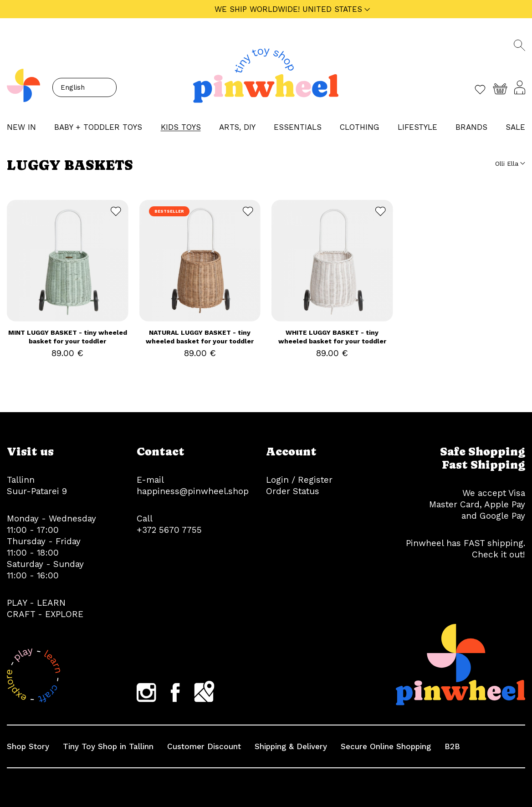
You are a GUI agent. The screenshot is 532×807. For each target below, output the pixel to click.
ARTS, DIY (237, 127)
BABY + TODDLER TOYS (98, 127)
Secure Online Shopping (386, 746)
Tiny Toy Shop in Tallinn (108, 746)
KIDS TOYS (181, 127)
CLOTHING (359, 127)
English (73, 87)
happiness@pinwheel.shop (193, 491)
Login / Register (299, 480)
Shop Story (28, 746)
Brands (471, 127)
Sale (515, 127)
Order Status (292, 491)
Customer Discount (204, 746)
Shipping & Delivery (291, 746)
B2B (452, 746)
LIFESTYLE (417, 127)
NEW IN (21, 127)
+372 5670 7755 (169, 530)
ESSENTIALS (298, 127)
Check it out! (498, 554)
